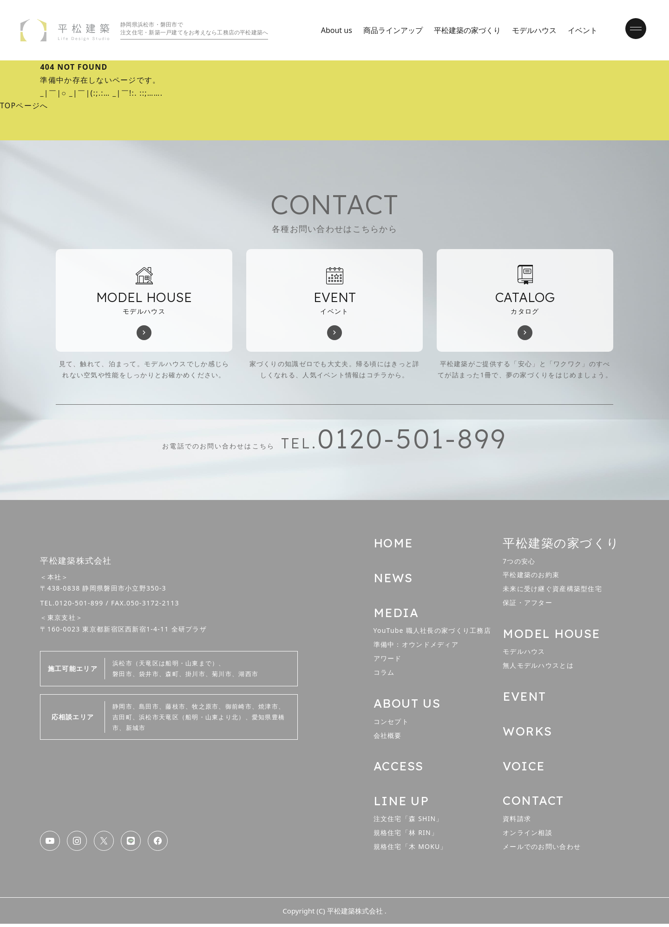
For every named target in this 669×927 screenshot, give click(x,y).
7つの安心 (519, 562)
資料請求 (517, 821)
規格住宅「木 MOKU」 (411, 849)
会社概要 (388, 737)
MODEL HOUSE (551, 635)
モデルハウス (532, 30)
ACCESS (399, 768)
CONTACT (533, 803)
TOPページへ (24, 106)
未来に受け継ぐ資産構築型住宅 (552, 590)
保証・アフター (527, 604)
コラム (384, 675)
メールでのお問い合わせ (542, 849)
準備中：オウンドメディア (416, 646)
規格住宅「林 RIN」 (406, 835)
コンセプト (391, 723)
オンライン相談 (527, 835)
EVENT (525, 698)
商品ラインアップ (390, 30)
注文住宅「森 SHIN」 (408, 821)
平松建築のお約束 (531, 576)
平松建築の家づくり (465, 30)
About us (334, 30)
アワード (388, 660)
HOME (393, 544)
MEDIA (396, 614)
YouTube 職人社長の (433, 632)
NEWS (393, 579)
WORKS (528, 733)
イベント (580, 30)
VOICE (524, 768)
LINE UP (401, 803)
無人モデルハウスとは (538, 667)
